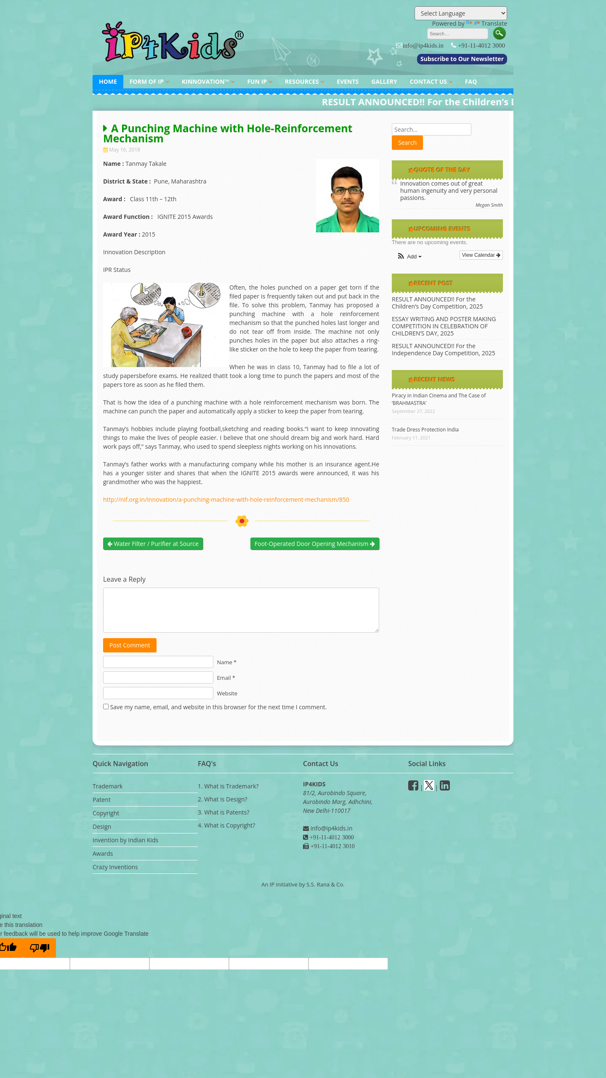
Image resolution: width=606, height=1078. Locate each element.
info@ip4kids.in (423, 45)
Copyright (106, 813)
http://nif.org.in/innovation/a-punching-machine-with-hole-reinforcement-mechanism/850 (226, 499)
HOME (108, 81)
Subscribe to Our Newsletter (462, 59)
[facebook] (413, 787)
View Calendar (481, 255)
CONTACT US (428, 81)
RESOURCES (302, 81)
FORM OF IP (147, 81)
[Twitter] (429, 787)
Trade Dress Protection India (425, 429)
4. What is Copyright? (226, 825)
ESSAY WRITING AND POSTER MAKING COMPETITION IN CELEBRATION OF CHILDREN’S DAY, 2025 (444, 326)
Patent (102, 800)
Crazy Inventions (115, 867)
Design (102, 826)
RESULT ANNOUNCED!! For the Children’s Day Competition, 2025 (437, 302)
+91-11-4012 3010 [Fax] (332, 846)
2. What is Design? (222, 799)
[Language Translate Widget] (461, 13)
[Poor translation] (39, 948)
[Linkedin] (445, 787)
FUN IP (257, 81)
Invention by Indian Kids (125, 840)
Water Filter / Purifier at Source (153, 544)
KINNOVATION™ (205, 81)
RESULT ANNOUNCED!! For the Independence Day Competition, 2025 (443, 349)
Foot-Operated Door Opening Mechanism (315, 544)
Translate (486, 23)
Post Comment (129, 645)
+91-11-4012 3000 (481, 45)
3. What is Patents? (223, 812)
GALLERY (384, 81)
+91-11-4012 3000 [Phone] (331, 837)
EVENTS (348, 81)
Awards (103, 853)
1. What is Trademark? (228, 786)
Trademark (107, 786)
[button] (409, 257)
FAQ (471, 81)
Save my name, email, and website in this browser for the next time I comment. (218, 707)
